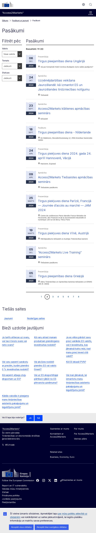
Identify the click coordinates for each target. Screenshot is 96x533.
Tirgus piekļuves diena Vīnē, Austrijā (63, 233)
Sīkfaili (5, 492)
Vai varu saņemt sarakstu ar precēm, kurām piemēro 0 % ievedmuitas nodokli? (15, 365)
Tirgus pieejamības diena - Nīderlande (64, 132)
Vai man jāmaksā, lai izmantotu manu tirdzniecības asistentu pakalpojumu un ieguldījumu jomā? (78, 382)
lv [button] (83, 4)
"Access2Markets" (11, 428)
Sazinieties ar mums (72, 480)
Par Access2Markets (84, 433)
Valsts (5, 48)
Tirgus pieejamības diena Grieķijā (61, 276)
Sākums (5, 20)
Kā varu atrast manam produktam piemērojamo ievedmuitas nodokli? (46, 341)
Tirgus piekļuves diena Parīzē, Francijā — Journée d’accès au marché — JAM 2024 (64, 205)
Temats (5, 60)
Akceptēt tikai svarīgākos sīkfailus (51, 527)
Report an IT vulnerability (14, 485)
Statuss (6, 72)
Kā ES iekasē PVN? (76, 361)
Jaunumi (8, 318)
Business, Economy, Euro (62, 457)
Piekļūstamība (9, 502)
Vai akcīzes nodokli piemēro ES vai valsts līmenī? (45, 365)
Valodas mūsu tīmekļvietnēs (15, 489)
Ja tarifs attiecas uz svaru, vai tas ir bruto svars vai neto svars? (16, 341)
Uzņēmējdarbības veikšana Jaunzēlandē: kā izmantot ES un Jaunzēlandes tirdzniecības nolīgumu (64, 85)
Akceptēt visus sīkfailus (21, 527)
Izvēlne (90, 13)
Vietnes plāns (80, 439)
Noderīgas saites (36, 318)
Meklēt (90, 4)
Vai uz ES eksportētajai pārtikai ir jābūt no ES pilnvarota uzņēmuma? (46, 379)
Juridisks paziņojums (12, 499)
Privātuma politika (10, 495)
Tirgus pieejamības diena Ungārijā (61, 61)
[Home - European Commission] (20, 473)
